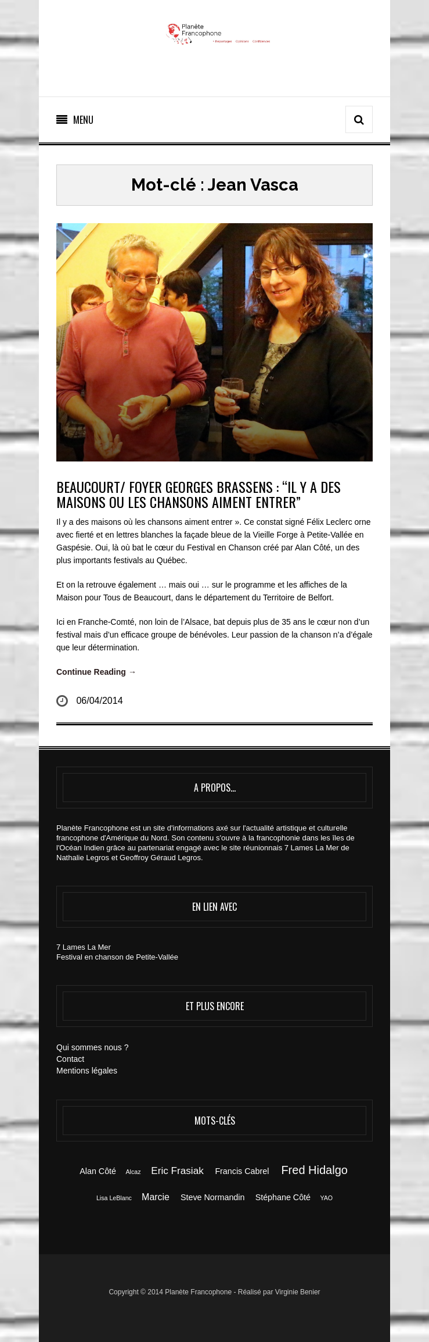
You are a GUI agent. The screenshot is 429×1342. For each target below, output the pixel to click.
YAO (326, 1197)
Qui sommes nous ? (92, 1047)
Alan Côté (98, 1171)
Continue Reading (96, 672)
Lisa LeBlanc (114, 1197)
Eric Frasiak (177, 1170)
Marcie (156, 1197)
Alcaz (132, 1171)
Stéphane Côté (283, 1197)
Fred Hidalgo (314, 1170)
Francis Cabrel (242, 1171)
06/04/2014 (99, 701)
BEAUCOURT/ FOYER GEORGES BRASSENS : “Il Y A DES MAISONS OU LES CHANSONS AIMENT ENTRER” (198, 494)
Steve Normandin (212, 1197)
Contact (70, 1059)
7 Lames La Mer (83, 947)
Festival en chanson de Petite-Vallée (117, 957)
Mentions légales (86, 1070)
